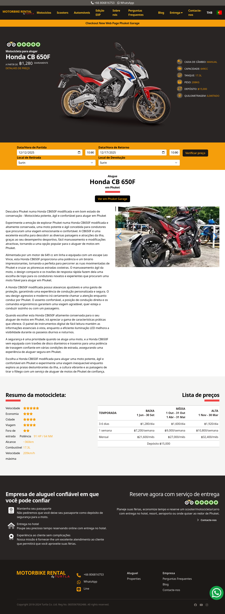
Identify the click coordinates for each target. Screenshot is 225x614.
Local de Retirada (29, 158)
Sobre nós (116, 13)
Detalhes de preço (18, 68)
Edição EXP (100, 13)
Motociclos (44, 13)
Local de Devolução (111, 158)
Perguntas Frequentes (135, 13)
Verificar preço (195, 153)
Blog (161, 13)
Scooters (62, 13)
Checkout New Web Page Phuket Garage (113, 23)
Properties (134, 579)
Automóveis (82, 13)
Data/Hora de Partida (32, 147)
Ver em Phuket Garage (112, 199)
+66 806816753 (102, 3)
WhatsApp (125, 3)
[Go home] (43, 574)
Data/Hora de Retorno (113, 147)
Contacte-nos (194, 13)
